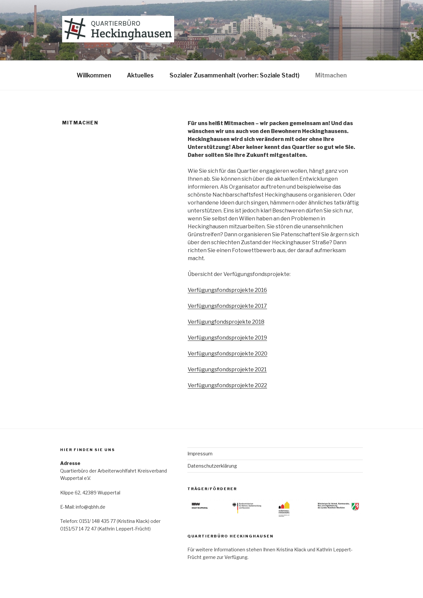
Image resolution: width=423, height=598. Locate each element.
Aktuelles (140, 75)
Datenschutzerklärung (212, 466)
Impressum (199, 453)
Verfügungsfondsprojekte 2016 (227, 290)
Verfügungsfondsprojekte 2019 (227, 338)
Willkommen (94, 75)
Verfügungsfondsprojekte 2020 (227, 353)
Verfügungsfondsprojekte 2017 (227, 306)
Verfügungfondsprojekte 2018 (226, 322)
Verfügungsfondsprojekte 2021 (227, 369)
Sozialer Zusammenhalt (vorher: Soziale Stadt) (234, 75)
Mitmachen (331, 75)
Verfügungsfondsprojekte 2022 (227, 385)
